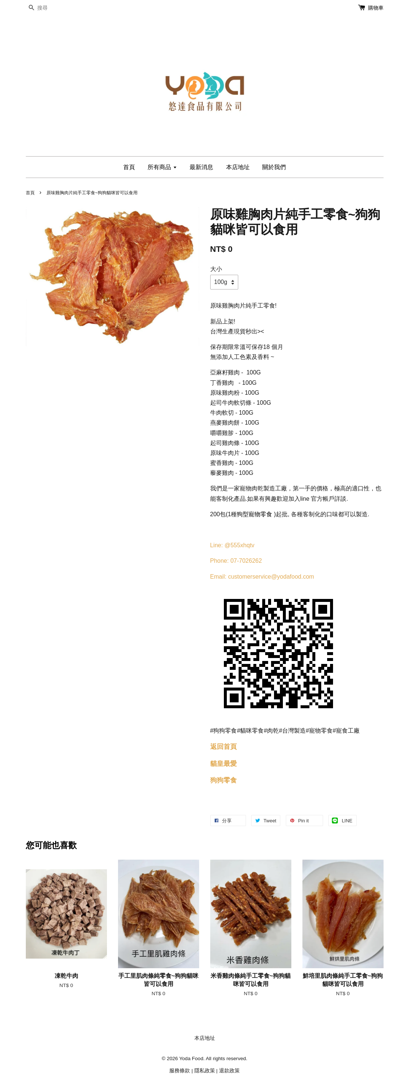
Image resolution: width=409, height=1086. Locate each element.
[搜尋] (48, 8)
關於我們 (274, 167)
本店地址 (238, 167)
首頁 (129, 167)
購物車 (376, 8)
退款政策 (229, 1070)
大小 (216, 269)
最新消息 (201, 167)
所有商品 (162, 167)
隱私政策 (204, 1070)
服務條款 (179, 1070)
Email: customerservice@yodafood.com (262, 576)
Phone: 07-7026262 (236, 561)
